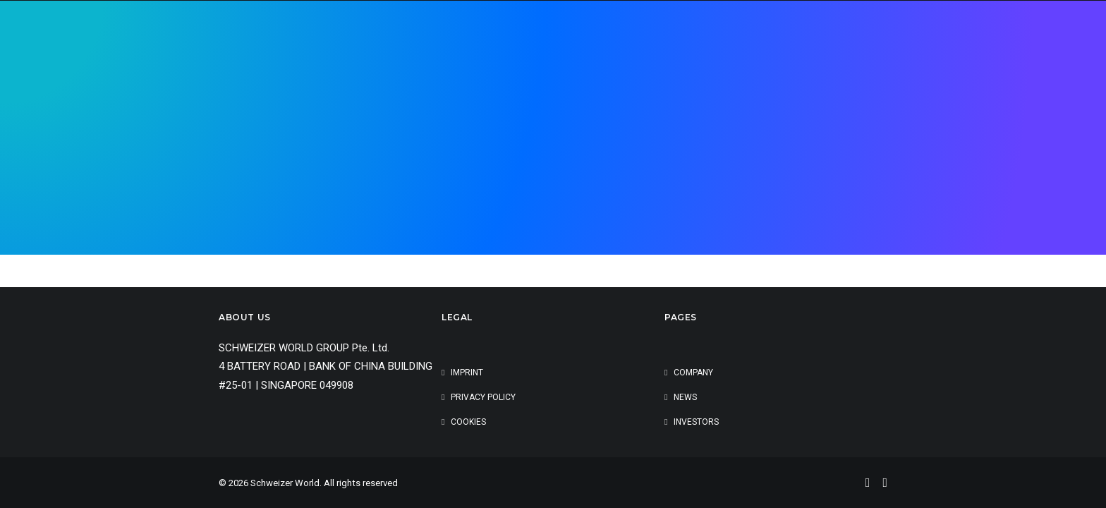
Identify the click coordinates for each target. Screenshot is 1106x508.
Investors (696, 422)
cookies (468, 422)
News (685, 397)
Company (693, 372)
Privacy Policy (483, 397)
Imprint (467, 372)
